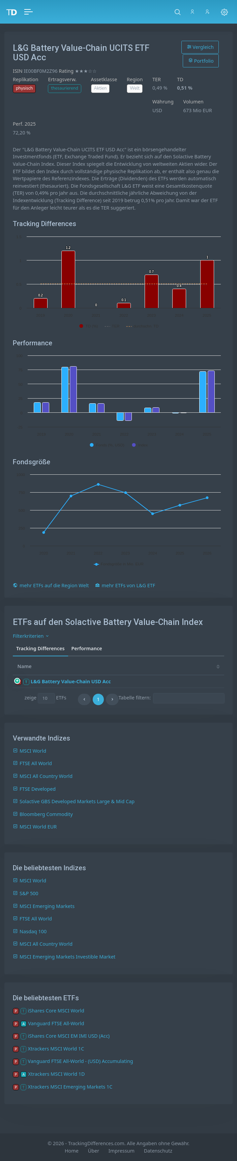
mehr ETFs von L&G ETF (125, 585)
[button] (177, 12)
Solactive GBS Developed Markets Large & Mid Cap (74, 801)
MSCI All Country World (42, 776)
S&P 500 (25, 893)
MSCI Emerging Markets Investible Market (64, 956)
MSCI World (29, 751)
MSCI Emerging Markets (44, 906)
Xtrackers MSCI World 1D (56, 1074)
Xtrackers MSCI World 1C (56, 1048)
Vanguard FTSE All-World (56, 1023)
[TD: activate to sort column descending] (152, 666)
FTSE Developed (34, 789)
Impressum (122, 1151)
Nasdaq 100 (30, 931)
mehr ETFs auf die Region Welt (51, 585)
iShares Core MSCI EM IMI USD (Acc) (69, 1036)
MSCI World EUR (35, 826)
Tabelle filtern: (172, 698)
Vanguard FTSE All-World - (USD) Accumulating (80, 1061)
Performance (86, 648)
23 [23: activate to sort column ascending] (211, 666)
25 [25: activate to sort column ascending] (170, 666)
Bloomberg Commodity (43, 814)
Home (72, 1151)
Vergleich (200, 47)
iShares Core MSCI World (56, 1010)
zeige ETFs (45, 698)
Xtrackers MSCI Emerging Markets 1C (70, 1087)
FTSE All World (32, 763)
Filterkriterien (31, 636)
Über (93, 1151)
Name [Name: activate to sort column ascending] (25, 666)
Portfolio (201, 60)
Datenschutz (158, 1151)
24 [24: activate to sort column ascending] (191, 666)
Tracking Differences (40, 648)
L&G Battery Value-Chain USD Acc (71, 681)
